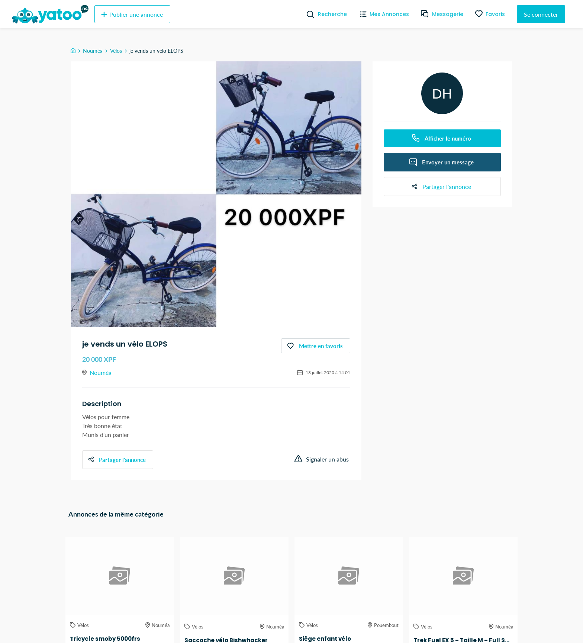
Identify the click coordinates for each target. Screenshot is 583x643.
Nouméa (93, 51)
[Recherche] (307, 14)
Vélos (116, 51)
